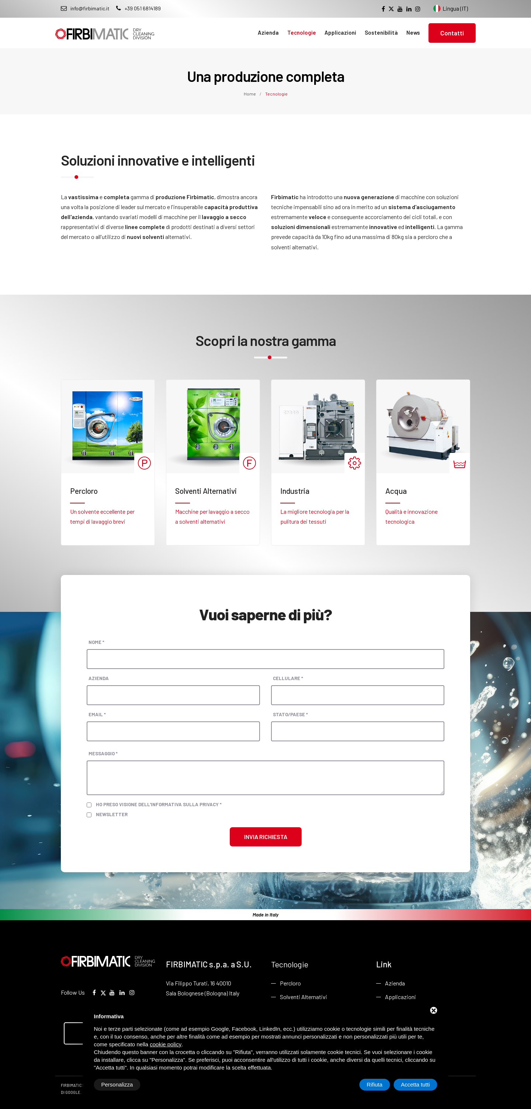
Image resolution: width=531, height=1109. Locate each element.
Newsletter (112, 814)
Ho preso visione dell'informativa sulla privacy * (159, 804)
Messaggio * (103, 753)
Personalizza (117, 1084)
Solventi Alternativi (303, 996)
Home (250, 93)
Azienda (268, 32)
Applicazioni (340, 32)
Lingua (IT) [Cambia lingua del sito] (450, 8)
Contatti (452, 33)
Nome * (96, 642)
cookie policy (165, 1044)
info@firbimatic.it (85, 8)
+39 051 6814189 (138, 8)
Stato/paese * (290, 714)
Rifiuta (375, 1084)
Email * (97, 714)
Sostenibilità (381, 32)
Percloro (290, 983)
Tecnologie (301, 32)
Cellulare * (288, 678)
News (413, 32)
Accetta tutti (415, 1084)
